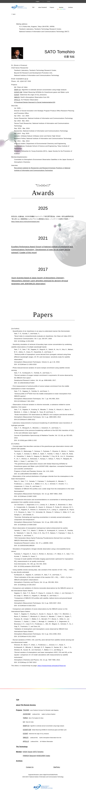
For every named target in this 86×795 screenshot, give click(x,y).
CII (15, 87)
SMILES (17, 97)
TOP (33, 7)
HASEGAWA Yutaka (43, 756)
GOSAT (16, 95)
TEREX (25, 718)
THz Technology (22, 746)
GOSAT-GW (18, 92)
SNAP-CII (17, 90)
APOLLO (17, 100)
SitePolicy (56, 767)
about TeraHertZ (42, 7)
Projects (52, 7)
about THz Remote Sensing (26, 705)
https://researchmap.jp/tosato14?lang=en (51, 665)
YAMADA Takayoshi (29, 756)
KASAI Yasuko (27, 752)
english (37, 1)
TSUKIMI (26, 710)
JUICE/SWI (32, 714)
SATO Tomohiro (38, 752)
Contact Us (30, 767)
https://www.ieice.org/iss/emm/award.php (25, 221)
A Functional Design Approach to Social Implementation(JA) (34, 102)
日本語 (48, 1)
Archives (70, 7)
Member (61, 7)
